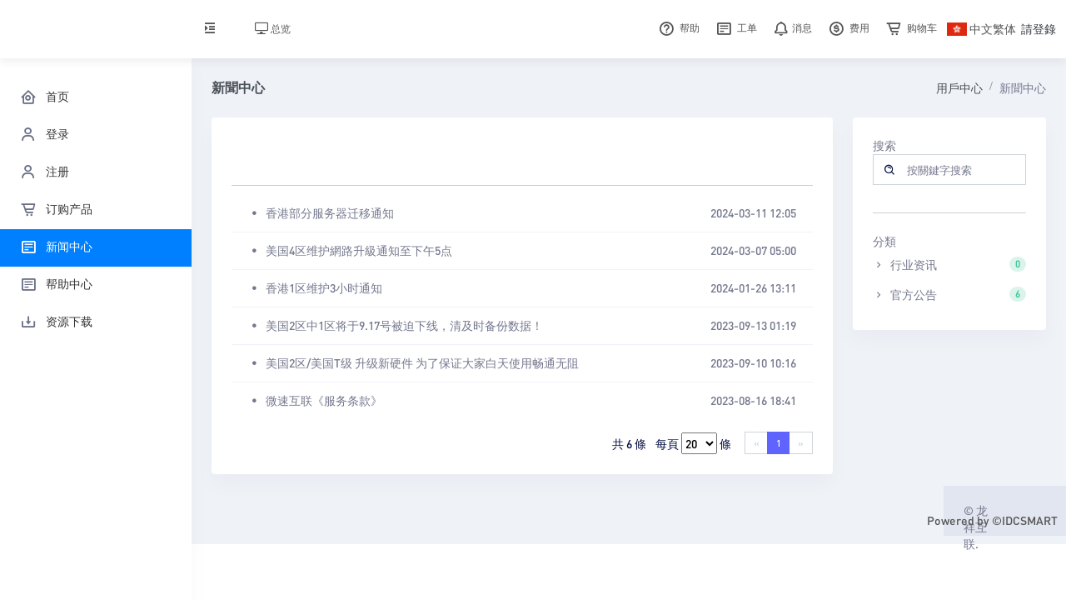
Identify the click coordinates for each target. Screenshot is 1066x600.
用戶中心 (959, 87)
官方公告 (950, 294)
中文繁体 (981, 28)
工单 (735, 28)
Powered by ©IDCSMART (992, 520)
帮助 (677, 28)
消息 (791, 28)
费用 (847, 28)
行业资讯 (950, 264)
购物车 (910, 28)
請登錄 (1038, 28)
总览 (273, 28)
